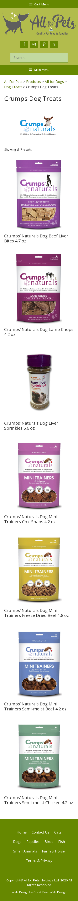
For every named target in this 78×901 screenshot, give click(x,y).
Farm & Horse (53, 851)
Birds (49, 841)
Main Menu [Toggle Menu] (39, 70)
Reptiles (33, 841)
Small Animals (25, 851)
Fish (61, 841)
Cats (57, 832)
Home (22, 832)
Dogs (17, 841)
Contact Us (40, 832)
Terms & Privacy (39, 860)
